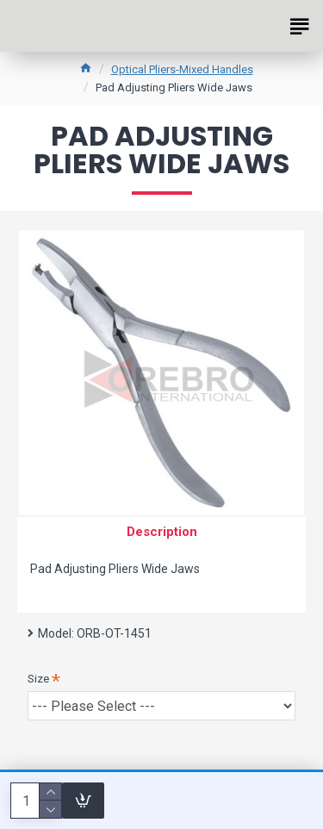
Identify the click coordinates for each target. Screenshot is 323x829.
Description (162, 531)
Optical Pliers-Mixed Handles (182, 69)
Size (38, 678)
